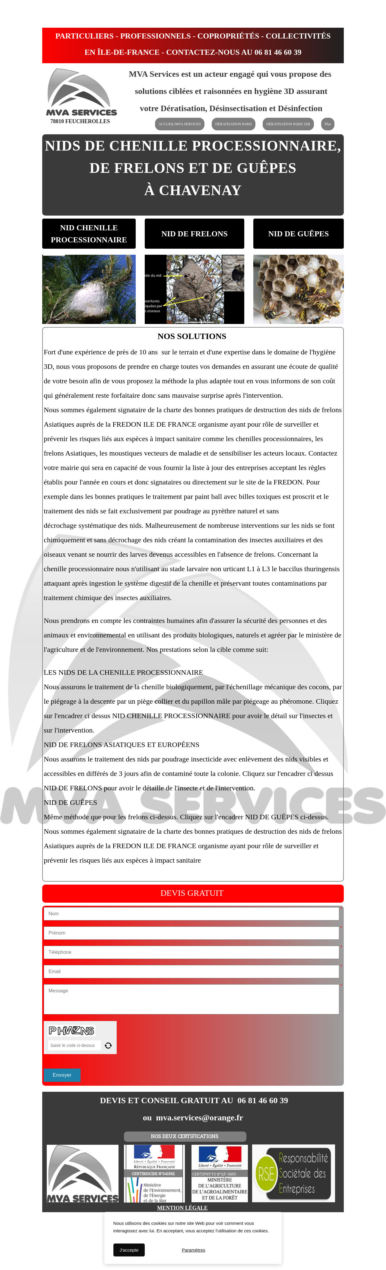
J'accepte (128, 1250)
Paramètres (193, 1250)
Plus (328, 124)
